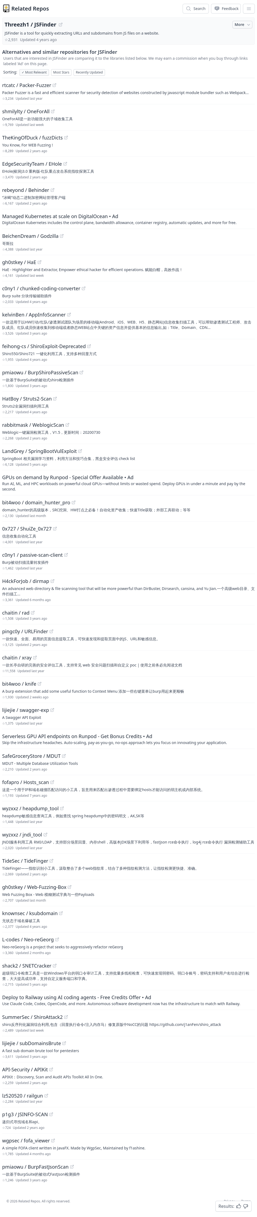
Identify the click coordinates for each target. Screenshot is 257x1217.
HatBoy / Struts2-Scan (27, 398)
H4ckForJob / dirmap (25, 581)
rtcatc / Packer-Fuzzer (26, 85)
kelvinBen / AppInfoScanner (34, 314)
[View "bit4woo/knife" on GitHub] (39, 684)
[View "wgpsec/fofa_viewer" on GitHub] (53, 1140)
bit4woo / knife (19, 684)
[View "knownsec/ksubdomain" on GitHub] (61, 913)
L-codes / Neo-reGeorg (28, 939)
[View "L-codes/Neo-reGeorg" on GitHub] (57, 939)
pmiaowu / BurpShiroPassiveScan (40, 372)
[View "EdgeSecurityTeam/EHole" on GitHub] (65, 164)
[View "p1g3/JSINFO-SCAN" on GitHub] (51, 1114)
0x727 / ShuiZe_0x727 (27, 528)
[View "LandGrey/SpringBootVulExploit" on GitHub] (80, 451)
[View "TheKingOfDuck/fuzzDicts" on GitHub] (66, 137)
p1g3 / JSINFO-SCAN (25, 1114)
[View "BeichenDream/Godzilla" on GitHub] (62, 236)
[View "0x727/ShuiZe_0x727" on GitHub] (55, 528)
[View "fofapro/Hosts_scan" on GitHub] (52, 782)
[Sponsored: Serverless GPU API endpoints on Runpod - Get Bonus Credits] (128, 738)
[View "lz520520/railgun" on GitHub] (46, 1095)
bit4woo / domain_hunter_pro (36, 502)
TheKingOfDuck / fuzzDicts (32, 137)
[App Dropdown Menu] (249, 9)
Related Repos (30, 8)
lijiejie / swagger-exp (25, 710)
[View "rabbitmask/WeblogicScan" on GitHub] (67, 425)
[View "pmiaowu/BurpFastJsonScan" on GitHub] (72, 1167)
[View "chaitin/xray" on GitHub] (35, 657)
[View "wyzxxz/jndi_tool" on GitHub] (45, 834)
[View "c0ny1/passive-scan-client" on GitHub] (66, 555)
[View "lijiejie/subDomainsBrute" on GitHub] (64, 1043)
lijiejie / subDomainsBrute (31, 1043)
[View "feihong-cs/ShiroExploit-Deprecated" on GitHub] (89, 346)
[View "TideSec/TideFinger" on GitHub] (51, 861)
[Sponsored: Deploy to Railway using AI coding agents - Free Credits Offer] (128, 999)
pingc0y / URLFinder (25, 631)
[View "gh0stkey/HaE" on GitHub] (39, 262)
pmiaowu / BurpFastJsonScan (35, 1166)
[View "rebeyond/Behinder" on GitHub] (52, 190)
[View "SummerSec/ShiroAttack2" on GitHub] (66, 1017)
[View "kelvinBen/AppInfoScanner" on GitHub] (69, 314)
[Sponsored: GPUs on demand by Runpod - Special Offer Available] (128, 483)
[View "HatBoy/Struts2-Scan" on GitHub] (55, 398)
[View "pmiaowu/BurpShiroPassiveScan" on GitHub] (81, 372)
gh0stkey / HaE (19, 262)
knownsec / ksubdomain (30, 913)
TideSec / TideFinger (25, 861)
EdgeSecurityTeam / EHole (32, 164)
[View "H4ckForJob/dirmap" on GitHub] (52, 581)
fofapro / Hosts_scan (25, 782)
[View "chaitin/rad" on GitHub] (33, 613)
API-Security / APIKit (25, 1069)
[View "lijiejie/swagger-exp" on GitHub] (52, 710)
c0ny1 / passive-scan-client (32, 555)
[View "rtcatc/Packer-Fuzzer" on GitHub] (54, 85)
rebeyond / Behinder (25, 190)
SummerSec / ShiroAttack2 (32, 1017)
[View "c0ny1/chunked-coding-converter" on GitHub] (83, 288)
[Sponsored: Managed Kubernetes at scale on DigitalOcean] (128, 218)
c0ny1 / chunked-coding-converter (41, 288)
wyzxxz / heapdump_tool (30, 808)
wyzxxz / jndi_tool (22, 834)
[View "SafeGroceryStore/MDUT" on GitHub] (64, 756)
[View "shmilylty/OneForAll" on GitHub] (53, 111)
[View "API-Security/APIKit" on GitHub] (51, 1069)
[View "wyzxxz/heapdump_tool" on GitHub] (62, 808)
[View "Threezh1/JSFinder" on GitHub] (60, 24)
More (243, 24)
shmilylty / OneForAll (26, 111)
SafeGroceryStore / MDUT (31, 756)
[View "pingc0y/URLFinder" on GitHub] (51, 631)
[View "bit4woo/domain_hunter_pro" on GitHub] (73, 502)
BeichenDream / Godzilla (30, 236)
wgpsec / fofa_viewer (26, 1140)
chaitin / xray (17, 657)
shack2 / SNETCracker (26, 965)
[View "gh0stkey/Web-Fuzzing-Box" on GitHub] (69, 887)
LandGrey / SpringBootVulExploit (39, 451)
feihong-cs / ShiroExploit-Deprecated (44, 346)
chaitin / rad (15, 612)
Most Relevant (34, 72)
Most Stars (61, 72)
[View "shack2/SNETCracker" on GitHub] (54, 965)
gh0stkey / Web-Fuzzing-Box (34, 887)
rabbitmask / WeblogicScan (33, 425)
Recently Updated (89, 72)
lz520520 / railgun (22, 1095)
